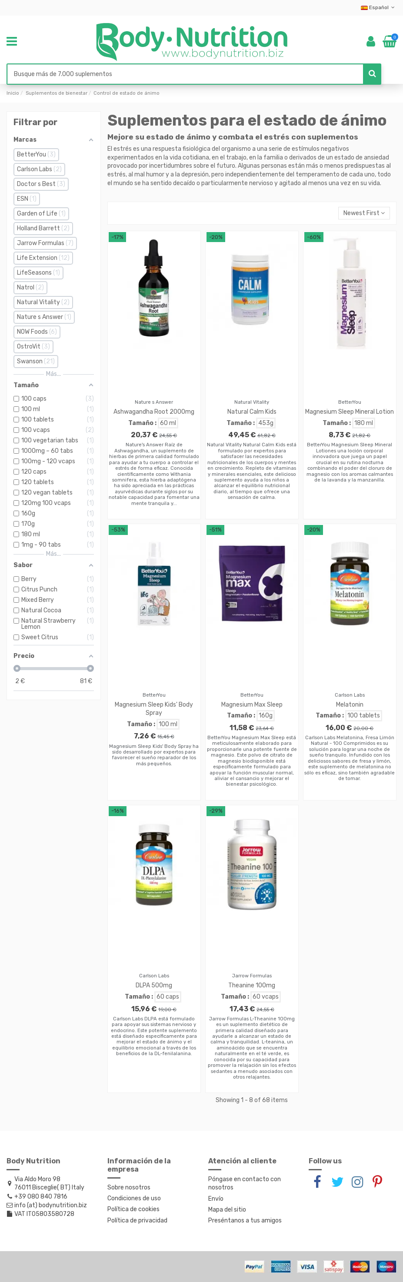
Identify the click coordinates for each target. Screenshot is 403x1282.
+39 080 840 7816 (40, 1196)
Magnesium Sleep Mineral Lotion (349, 411)
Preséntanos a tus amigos (245, 1220)
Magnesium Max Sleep (252, 704)
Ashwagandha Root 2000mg (153, 411)
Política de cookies (133, 1209)
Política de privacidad (137, 1220)
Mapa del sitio (227, 1209)
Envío (215, 1198)
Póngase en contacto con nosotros (244, 1184)
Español (378, 7)
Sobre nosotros (128, 1187)
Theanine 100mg (251, 985)
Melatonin (349, 704)
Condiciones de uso (134, 1198)
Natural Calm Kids (251, 411)
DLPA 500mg (154, 985)
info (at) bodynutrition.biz (50, 1205)
